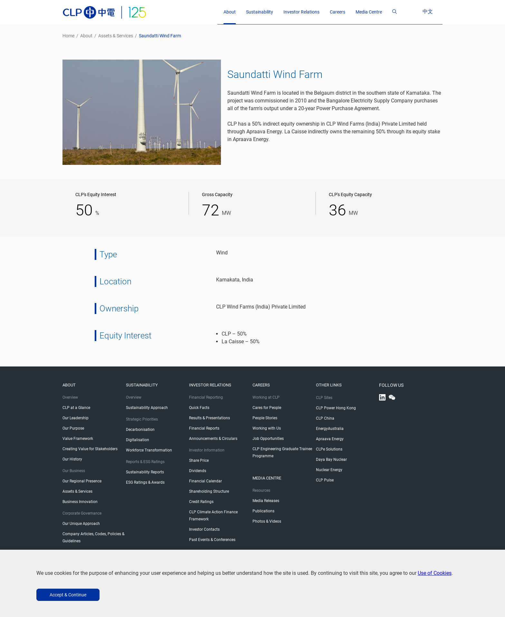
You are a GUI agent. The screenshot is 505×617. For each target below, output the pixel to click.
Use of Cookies (435, 573)
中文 (434, 11)
